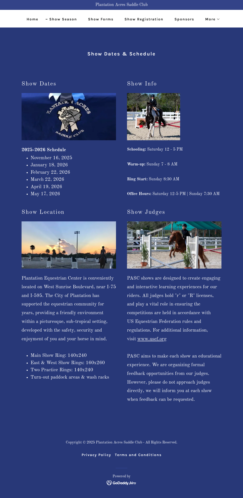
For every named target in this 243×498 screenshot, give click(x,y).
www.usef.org (151, 339)
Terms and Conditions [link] (138, 455)
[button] (211, 19)
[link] (122, 483)
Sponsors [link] (184, 19)
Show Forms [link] (100, 19)
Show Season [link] (63, 19)
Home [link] (32, 19)
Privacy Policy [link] (96, 455)
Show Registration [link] (143, 19)
